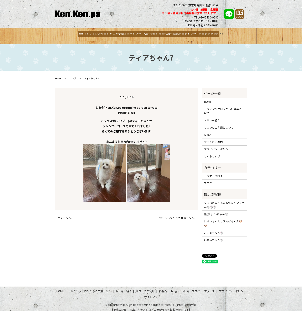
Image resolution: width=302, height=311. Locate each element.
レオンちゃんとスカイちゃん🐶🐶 (223, 220)
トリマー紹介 (135, 34)
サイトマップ (212, 152)
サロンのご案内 (213, 138)
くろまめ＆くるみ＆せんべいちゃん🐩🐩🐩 (224, 201)
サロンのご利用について (219, 124)
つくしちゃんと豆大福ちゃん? (177, 214)
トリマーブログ (209, 34)
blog (174, 287)
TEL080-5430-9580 (206, 17)
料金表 (177, 34)
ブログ (190, 34)
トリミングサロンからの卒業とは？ (97, 34)
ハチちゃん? (65, 214)
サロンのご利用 (158, 34)
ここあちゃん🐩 (213, 229)
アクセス (230, 34)
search (243, 34)
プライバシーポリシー (217, 145)
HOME (64, 34)
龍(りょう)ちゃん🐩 (216, 210)
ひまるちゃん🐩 (213, 236)
